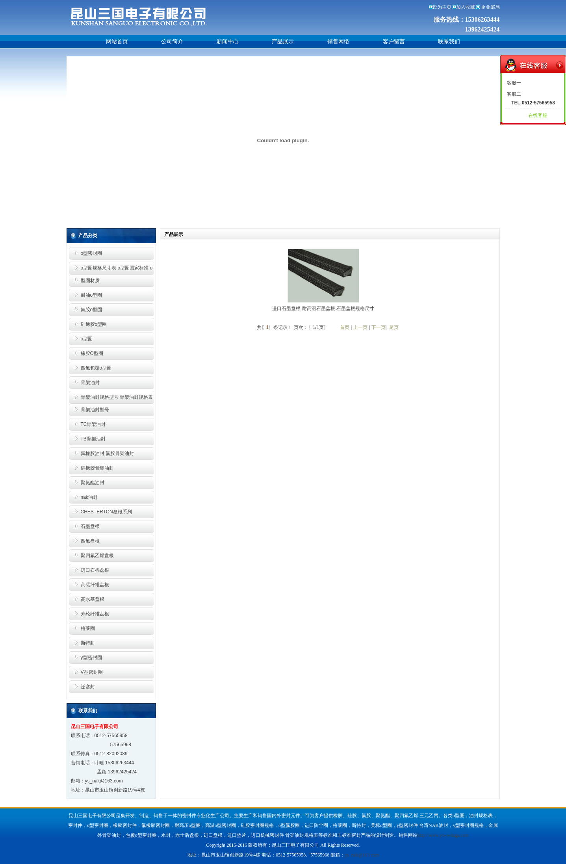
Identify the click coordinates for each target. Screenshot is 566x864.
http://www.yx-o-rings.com (443, 835)
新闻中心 (228, 42)
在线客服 (537, 115)
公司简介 (172, 42)
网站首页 (117, 42)
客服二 (514, 94)
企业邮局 (490, 7)
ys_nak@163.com (104, 781)
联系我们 (449, 42)
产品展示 (283, 42)
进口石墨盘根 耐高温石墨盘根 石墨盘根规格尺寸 (323, 308)
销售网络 (338, 42)
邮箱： (78, 781)
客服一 (514, 82)
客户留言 (394, 42)
